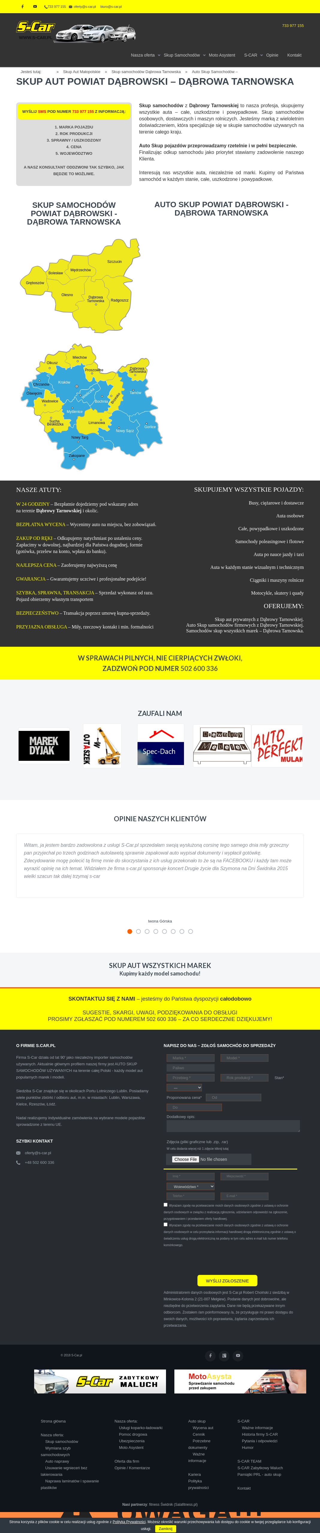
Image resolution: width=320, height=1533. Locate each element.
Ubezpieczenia (131, 1441)
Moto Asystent (131, 1447)
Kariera (194, 1474)
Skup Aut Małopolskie (81, 71)
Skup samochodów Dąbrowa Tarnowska (146, 71)
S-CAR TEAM (249, 1461)
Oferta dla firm (126, 1461)
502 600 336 (199, 668)
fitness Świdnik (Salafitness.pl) (173, 1504)
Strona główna (53, 1421)
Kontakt (243, 1488)
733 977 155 (55, 7)
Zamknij (165, 1529)
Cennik (199, 1434)
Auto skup (197, 1421)
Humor (247, 1447)
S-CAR (243, 1421)
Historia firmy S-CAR (260, 1434)
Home (51, 71)
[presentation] (209, 1260)
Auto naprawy (57, 1461)
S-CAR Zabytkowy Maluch (260, 1468)
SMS (42, 111)
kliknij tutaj (221, 1148)
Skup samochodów (61, 1441)
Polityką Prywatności (129, 1522)
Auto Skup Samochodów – (215, 71)
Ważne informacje (257, 1428)
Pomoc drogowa (133, 1434)
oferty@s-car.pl (38, 1153)
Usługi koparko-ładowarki (140, 1428)
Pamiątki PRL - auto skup (259, 1474)
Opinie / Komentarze (132, 1468)
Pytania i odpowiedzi (259, 1441)
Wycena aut (203, 1428)
